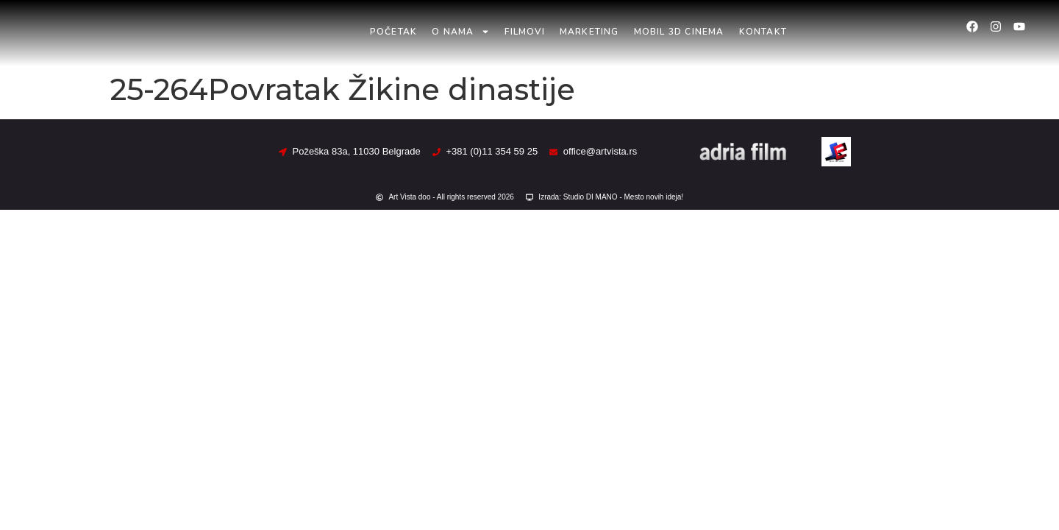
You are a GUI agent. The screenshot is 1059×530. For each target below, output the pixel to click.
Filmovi (524, 32)
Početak (393, 32)
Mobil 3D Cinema (679, 32)
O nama (461, 31)
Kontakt (763, 32)
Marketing (589, 32)
